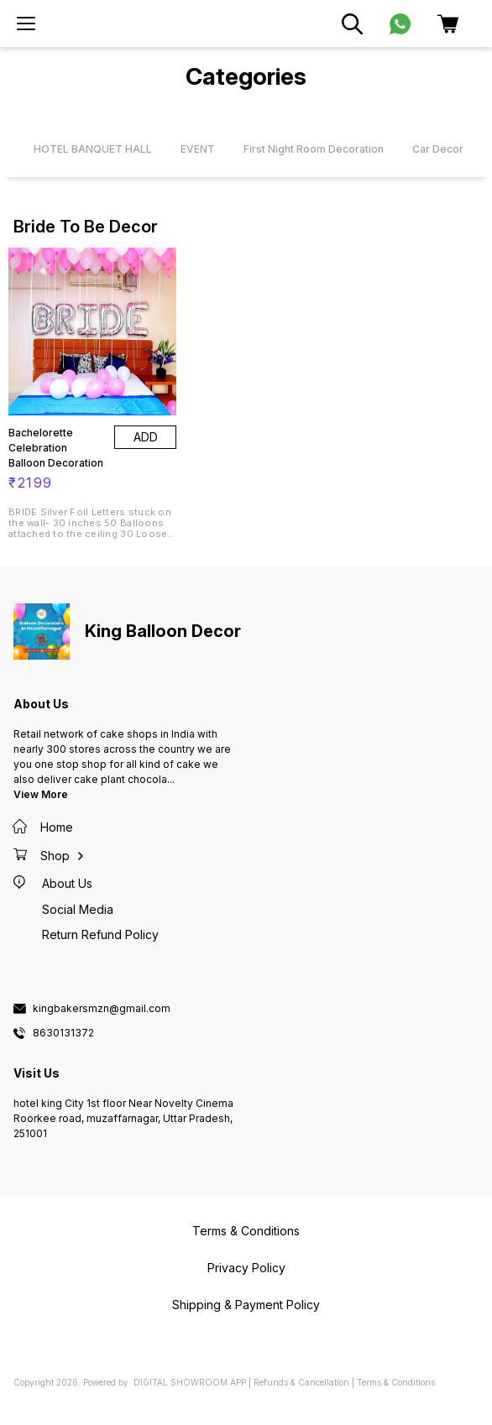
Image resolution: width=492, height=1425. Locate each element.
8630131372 (63, 1033)
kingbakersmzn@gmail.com (101, 1009)
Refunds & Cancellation (301, 1382)
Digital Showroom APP (189, 1382)
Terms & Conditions (396, 1382)
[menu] (26, 23)
